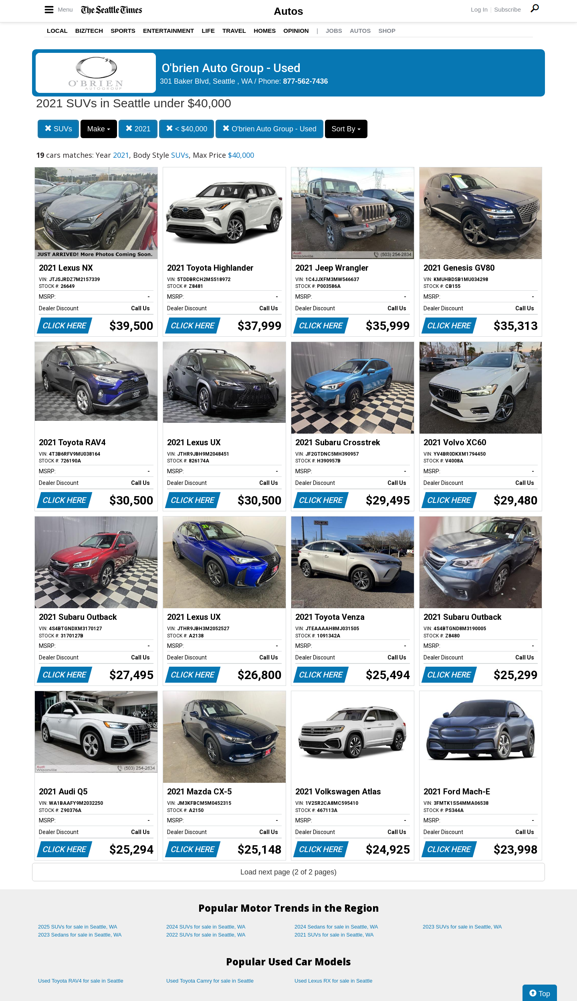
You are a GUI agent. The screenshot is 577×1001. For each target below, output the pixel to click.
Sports (123, 30)
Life (208, 30)
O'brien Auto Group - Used (269, 129)
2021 (138, 129)
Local (57, 30)
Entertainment (168, 30)
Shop (386, 30)
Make (98, 129)
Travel (234, 30)
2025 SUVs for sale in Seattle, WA (77, 927)
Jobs (334, 30)
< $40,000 (187, 129)
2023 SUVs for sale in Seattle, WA (462, 927)
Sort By (346, 129)
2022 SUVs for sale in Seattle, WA (206, 935)
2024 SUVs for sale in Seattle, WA (206, 927)
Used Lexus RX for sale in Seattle (333, 981)
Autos (288, 11)
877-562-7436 (305, 81)
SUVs (58, 129)
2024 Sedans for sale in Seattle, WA (336, 927)
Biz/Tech (89, 30)
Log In (479, 9)
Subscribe (507, 9)
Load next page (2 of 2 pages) (288, 872)
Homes (265, 30)
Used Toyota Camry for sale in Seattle (210, 981)
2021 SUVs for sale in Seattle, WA (334, 935)
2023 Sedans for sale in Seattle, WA (79, 935)
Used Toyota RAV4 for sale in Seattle (80, 981)
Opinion (296, 30)
